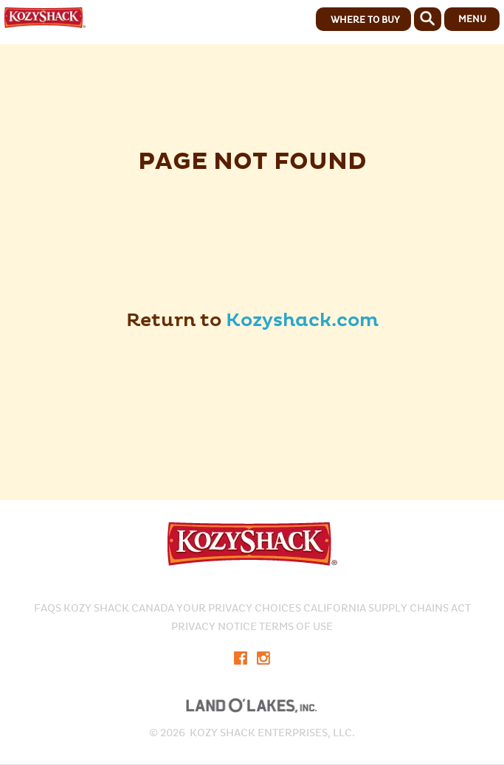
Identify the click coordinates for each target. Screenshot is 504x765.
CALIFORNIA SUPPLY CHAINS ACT (387, 608)
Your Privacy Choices (238, 608)
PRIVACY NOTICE (214, 627)
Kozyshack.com (302, 320)
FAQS (47, 608)
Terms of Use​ (296, 627)
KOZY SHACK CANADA (118, 608)
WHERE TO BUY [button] (365, 20)
